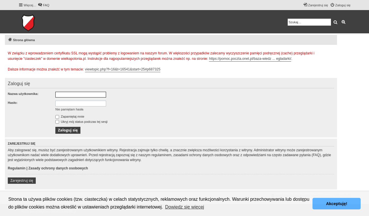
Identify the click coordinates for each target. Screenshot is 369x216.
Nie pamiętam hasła (69, 109)
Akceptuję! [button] (336, 203)
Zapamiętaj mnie (69, 116)
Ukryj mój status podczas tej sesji (81, 121)
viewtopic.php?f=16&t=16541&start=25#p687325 (123, 69)
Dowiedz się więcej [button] (184, 206)
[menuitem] (43, 5)
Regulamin (16, 168)
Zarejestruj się (21, 180)
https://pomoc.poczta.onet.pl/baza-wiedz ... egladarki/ (250, 59)
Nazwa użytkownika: (23, 93)
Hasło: (13, 102)
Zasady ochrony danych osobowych (58, 168)
